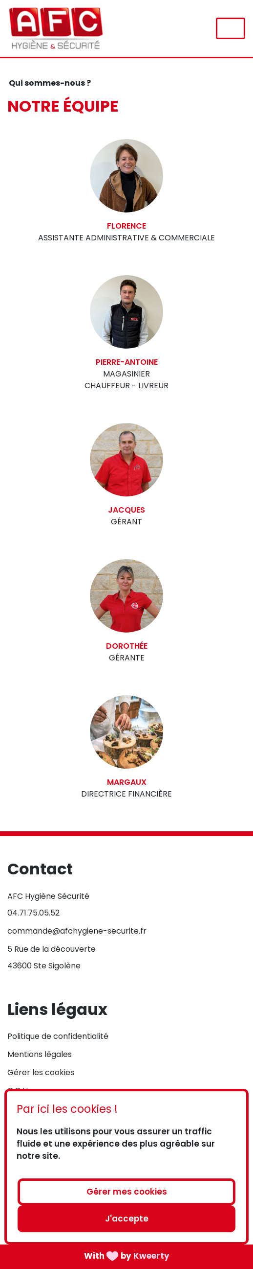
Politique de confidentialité (57, 1036)
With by (126, 1255)
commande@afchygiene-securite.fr (77, 931)
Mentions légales (39, 1054)
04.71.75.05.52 (33, 912)
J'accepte (126, 1218)
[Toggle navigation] (230, 28)
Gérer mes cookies (126, 1192)
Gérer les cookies (40, 1072)
